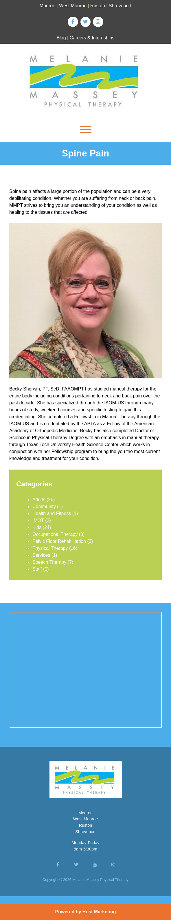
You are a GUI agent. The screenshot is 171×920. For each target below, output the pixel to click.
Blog (61, 37)
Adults (38, 499)
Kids (36, 527)
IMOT (38, 520)
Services (41, 555)
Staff (37, 569)
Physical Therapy (50, 548)
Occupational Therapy (55, 534)
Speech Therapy (49, 562)
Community (44, 506)
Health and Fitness (51, 513)
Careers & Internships (92, 37)
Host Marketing (99, 911)
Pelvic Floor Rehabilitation (59, 541)
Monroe (47, 5)
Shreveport (120, 5)
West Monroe (73, 5)
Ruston (97, 5)
